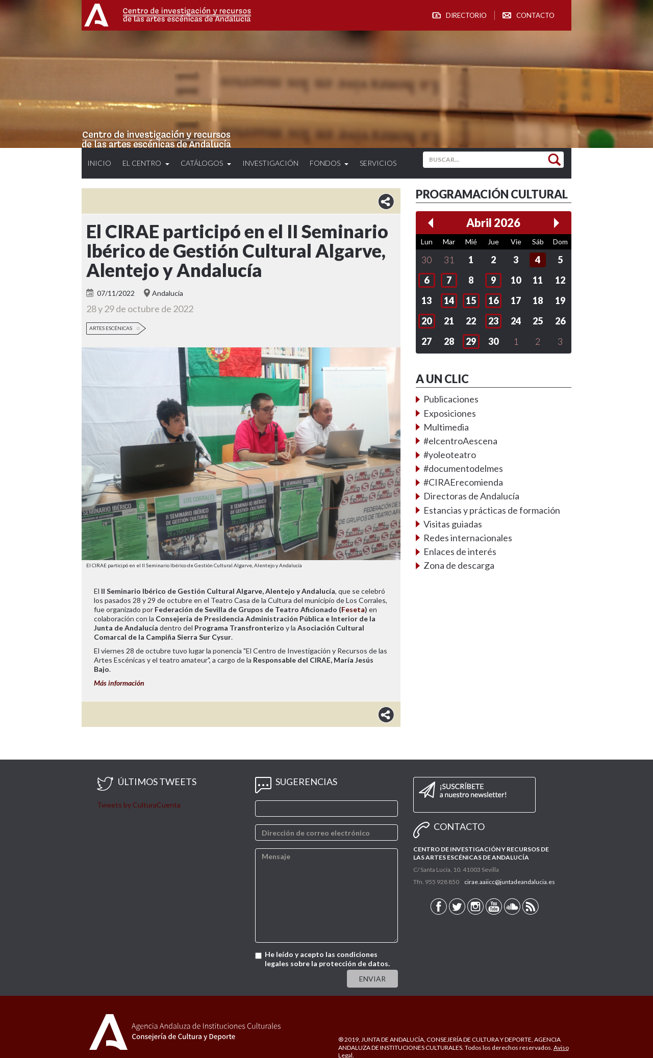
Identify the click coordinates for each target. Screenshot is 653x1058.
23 (493, 320)
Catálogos (206, 163)
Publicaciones (451, 399)
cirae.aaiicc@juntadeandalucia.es (509, 882)
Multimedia (446, 427)
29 (471, 341)
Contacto (535, 15)
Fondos (329, 163)
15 (471, 300)
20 (426, 320)
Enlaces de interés (459, 551)
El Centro (145, 163)
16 (493, 300)
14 (449, 300)
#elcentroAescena (460, 440)
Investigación (270, 163)
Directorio (466, 15)
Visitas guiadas (452, 524)
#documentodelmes (463, 468)
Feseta (353, 609)
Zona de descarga (458, 565)
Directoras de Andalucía (471, 495)
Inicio (99, 163)
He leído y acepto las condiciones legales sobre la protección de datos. (327, 959)
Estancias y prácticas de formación (491, 510)
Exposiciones (449, 413)
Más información (119, 682)
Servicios (378, 163)
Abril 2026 (493, 223)
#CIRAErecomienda (463, 482)
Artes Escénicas (110, 328)
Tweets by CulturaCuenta (139, 804)
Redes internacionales (467, 537)
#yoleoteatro (449, 454)
